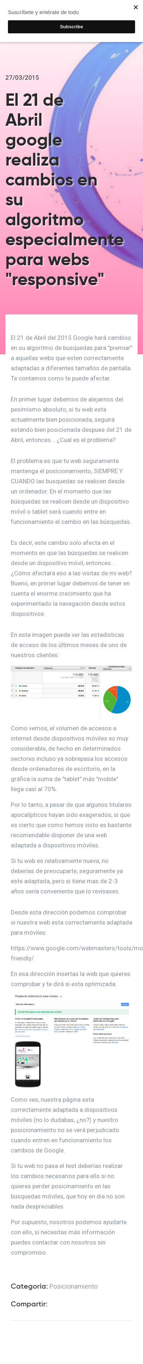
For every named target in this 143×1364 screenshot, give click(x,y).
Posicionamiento (73, 1286)
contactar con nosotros (64, 1242)
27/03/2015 (22, 77)
